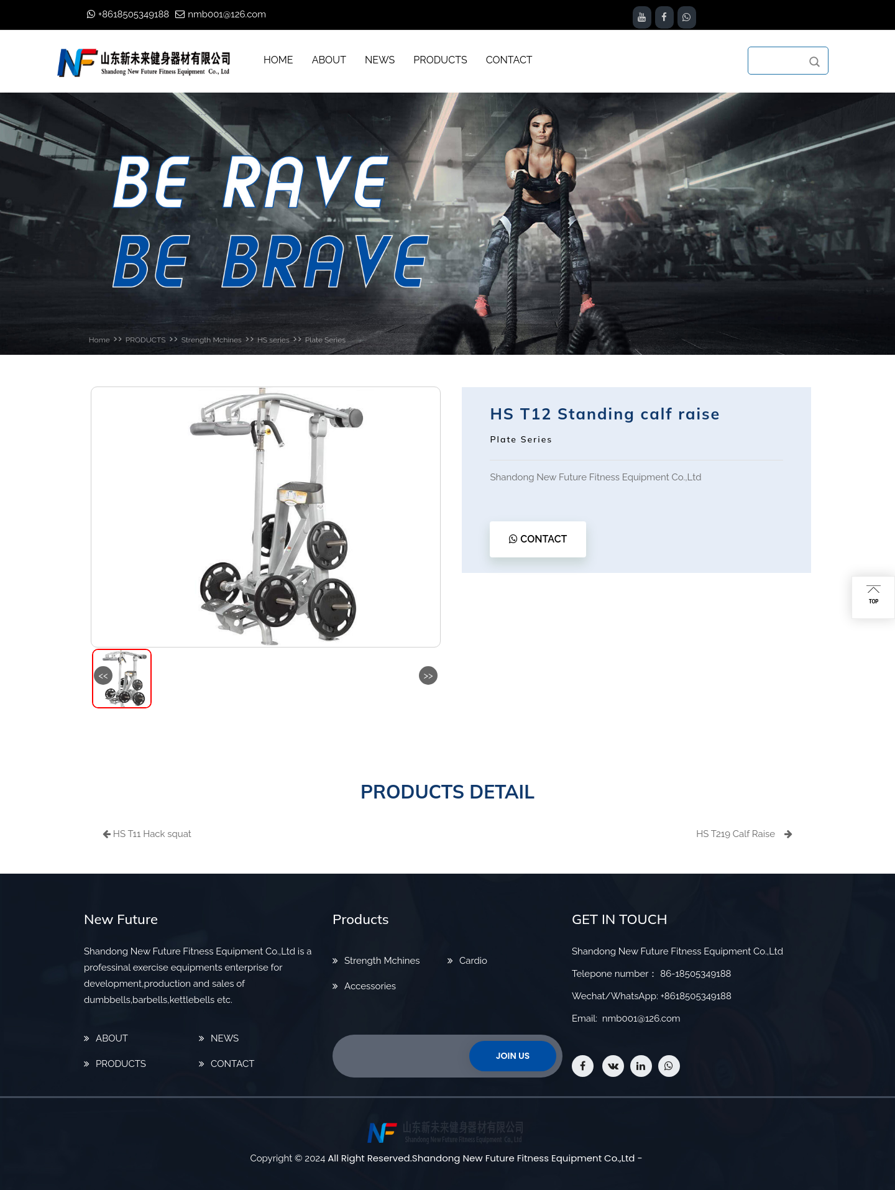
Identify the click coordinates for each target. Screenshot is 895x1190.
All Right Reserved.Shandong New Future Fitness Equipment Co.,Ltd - (485, 1158)
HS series (273, 340)
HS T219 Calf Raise (744, 834)
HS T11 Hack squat (147, 834)
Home (99, 340)
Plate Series (325, 340)
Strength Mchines (211, 340)
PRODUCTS (146, 340)
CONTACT (538, 539)
